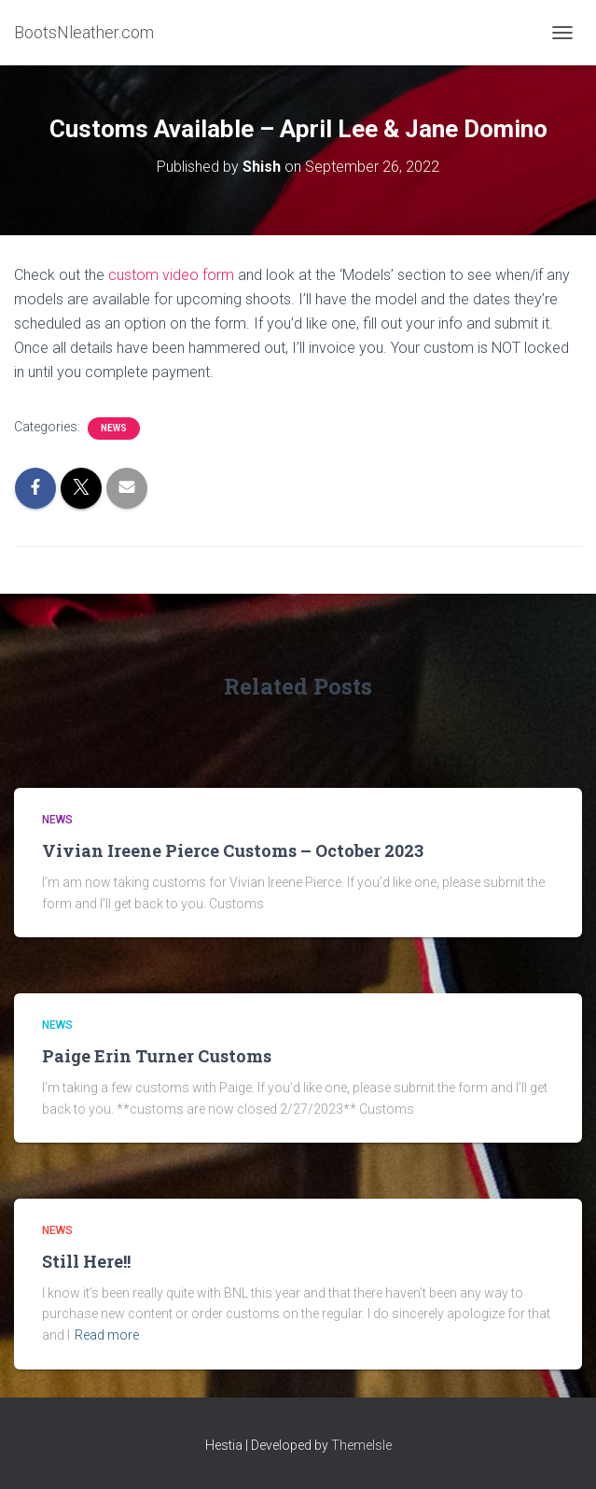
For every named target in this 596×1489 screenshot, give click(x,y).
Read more (107, 1334)
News (114, 428)
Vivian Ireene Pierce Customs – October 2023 (232, 850)
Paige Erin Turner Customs (156, 1056)
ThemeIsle (361, 1445)
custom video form (171, 275)
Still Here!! (86, 1261)
